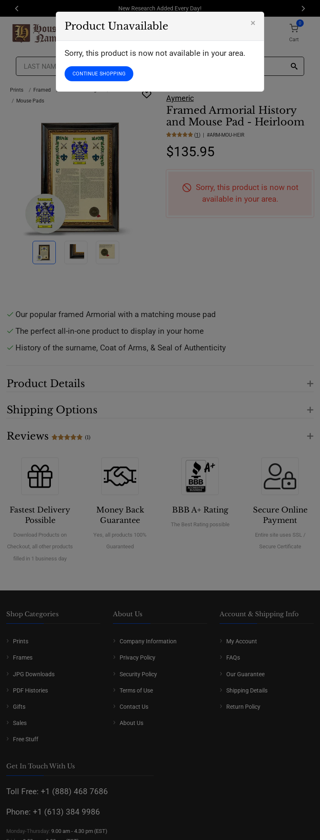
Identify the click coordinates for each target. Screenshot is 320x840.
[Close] (253, 23)
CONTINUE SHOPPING (98, 74)
